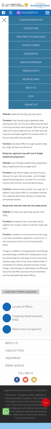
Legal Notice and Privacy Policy (18, 390)
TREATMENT (13, 358)
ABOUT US (11, 343)
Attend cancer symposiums (26, 329)
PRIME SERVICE (14, 365)
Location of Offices (22, 306)
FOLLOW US (25, 373)
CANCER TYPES (14, 350)
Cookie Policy (41, 390)
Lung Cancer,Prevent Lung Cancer (20, 291)
